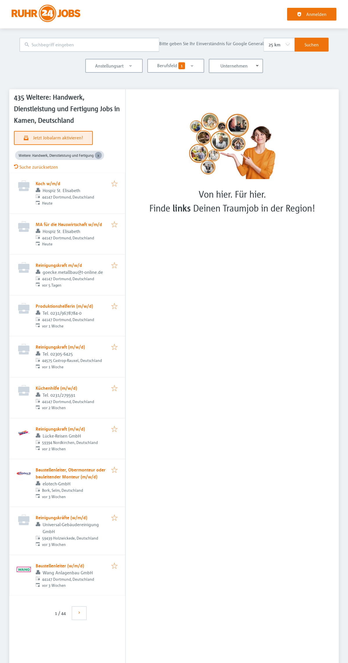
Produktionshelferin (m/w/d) (64, 306)
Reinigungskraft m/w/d (59, 265)
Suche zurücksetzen (36, 167)
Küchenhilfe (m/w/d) (56, 388)
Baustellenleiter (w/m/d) (60, 566)
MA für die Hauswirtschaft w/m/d (69, 224)
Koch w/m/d (48, 183)
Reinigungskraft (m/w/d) (60, 347)
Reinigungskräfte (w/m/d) (61, 517)
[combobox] (89, 45)
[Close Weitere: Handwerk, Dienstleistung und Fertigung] (98, 155)
